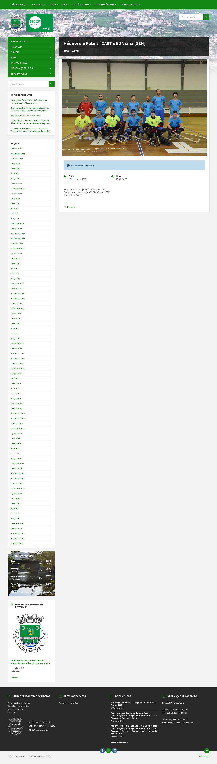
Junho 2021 (16, 323)
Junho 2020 (16, 383)
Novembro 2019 (18, 418)
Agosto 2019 (16, 433)
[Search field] (194, 17)
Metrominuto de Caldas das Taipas (26, 115)
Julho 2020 (15, 378)
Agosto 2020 (16, 373)
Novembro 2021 (18, 298)
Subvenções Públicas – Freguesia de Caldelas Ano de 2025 (133, 703)
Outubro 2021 (17, 303)
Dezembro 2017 (18, 533)
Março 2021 (16, 338)
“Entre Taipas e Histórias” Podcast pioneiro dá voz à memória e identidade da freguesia (30, 122)
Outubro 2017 (17, 543)
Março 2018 (16, 518)
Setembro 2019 (17, 428)
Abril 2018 (15, 513)
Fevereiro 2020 (17, 403)
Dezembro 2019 (18, 413)
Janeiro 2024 (16, 183)
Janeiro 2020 (16, 408)
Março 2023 (16, 218)
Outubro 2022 (17, 243)
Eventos (75, 50)
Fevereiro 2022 (17, 283)
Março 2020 (16, 398)
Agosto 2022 (16, 253)
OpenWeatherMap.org (41, 592)
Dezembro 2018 (18, 473)
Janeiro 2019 (16, 468)
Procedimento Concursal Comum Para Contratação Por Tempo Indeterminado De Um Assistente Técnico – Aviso (134, 715)
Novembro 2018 (18, 478)
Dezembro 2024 (18, 153)
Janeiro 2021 (16, 348)
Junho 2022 (16, 263)
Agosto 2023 (16, 193)
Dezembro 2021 (18, 293)
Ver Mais (14, 677)
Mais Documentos (119, 742)
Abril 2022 (15, 273)
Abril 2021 (15, 333)
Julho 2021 (15, 318)
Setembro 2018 (17, 488)
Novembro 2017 (18, 538)
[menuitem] (19, 5)
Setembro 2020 (17, 368)
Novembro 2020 (18, 358)
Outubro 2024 (17, 158)
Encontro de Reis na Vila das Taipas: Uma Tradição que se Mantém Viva (29, 101)
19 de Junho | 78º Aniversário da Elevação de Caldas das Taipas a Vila (30, 662)
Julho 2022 (15, 258)
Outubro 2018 (17, 483)
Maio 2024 (15, 173)
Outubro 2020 (17, 363)
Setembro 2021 (17, 308)
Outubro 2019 (17, 423)
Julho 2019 (15, 438)
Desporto (71, 207)
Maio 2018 (15, 508)
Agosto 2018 (16, 493)
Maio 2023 (15, 208)
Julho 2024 (15, 163)
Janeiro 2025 (16, 148)
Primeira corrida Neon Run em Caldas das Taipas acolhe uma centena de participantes (30, 129)
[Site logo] (30, 30)
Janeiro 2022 (16, 288)
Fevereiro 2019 (17, 463)
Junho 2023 (16, 203)
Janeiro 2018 (16, 528)
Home (66, 50)
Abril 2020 (15, 393)
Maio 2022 (15, 268)
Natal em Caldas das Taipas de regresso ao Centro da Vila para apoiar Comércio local (30, 109)
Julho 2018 (15, 498)
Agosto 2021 (16, 313)
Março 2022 (16, 278)
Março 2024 (16, 178)
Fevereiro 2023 (17, 223)
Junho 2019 (16, 443)
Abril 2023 (15, 213)
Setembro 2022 (17, 248)
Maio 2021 (15, 328)
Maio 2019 (15, 448)
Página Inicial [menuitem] (203, 756)
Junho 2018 (16, 503)
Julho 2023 (15, 198)
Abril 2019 (15, 453)
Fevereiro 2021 (17, 343)
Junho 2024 (16, 168)
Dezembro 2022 (18, 233)
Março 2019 (16, 458)
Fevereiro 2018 (17, 523)
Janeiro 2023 (16, 228)
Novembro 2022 (18, 238)
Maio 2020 (15, 388)
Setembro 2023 (17, 188)
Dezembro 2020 (18, 353)
